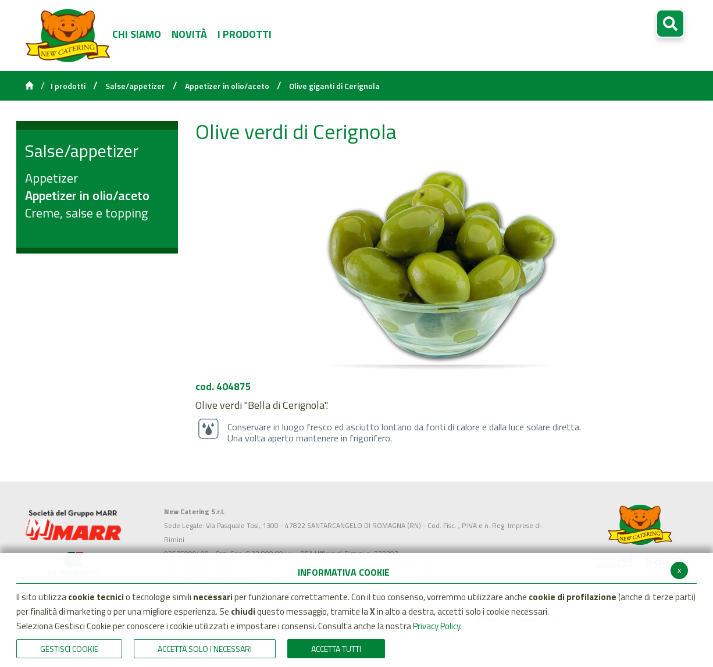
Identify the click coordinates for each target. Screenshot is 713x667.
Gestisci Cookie (69, 649)
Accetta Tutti (336, 649)
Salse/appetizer (135, 86)
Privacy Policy (436, 626)
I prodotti (68, 86)
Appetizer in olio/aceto (227, 86)
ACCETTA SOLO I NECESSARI (205, 649)
